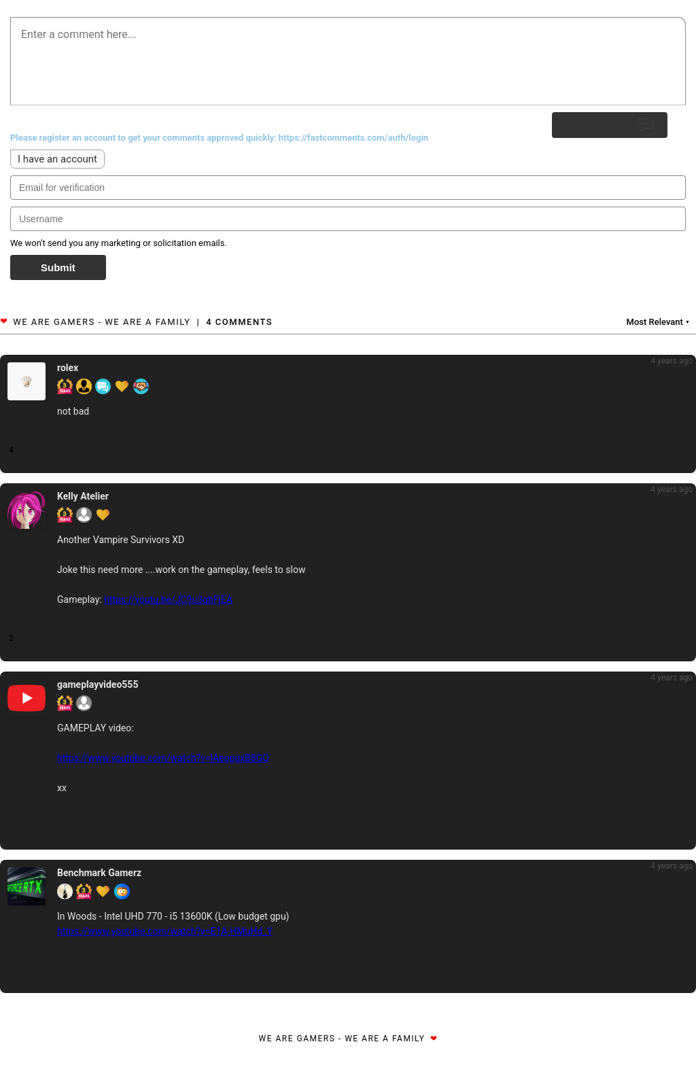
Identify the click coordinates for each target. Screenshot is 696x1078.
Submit (58, 267)
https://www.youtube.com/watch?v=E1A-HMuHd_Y (165, 931)
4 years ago (671, 361)
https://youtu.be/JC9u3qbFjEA (168, 599)
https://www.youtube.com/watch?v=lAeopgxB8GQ (163, 757)
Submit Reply (610, 125)
